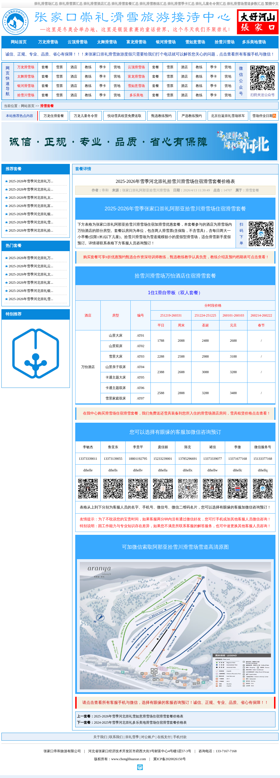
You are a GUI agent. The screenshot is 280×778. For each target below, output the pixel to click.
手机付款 (180, 737)
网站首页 (19, 42)
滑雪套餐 (47, 106)
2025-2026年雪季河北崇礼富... (31, 206)
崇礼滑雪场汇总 (46, 4)
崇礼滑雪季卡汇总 (181, 4)
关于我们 (100, 737)
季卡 (102, 67)
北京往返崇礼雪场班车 (228, 116)
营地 (117, 67)
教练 (88, 67)
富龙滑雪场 (136, 42)
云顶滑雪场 (77, 42)
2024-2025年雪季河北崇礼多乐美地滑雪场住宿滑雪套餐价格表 (140, 722)
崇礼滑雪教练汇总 (153, 4)
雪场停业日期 (262, 116)
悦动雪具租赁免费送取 (124, 116)
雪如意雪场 (195, 42)
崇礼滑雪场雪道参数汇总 (245, 4)
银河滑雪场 (166, 42)
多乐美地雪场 (254, 42)
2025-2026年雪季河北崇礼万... (31, 181)
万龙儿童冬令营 (86, 116)
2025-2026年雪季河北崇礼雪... (31, 222)
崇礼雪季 (132, 737)
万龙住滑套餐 (54, 116)
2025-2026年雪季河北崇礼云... (31, 189)
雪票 (59, 67)
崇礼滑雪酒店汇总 (97, 4)
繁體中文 (272, 4)
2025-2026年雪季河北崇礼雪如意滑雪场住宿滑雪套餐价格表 (138, 716)
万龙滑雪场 (48, 42)
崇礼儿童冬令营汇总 (210, 4)
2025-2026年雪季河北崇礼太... (31, 198)
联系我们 (116, 737)
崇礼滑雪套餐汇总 (125, 4)
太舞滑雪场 (107, 42)
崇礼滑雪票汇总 (71, 4)
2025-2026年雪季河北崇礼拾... (31, 230)
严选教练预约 (192, 116)
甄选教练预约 (161, 116)
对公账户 (148, 737)
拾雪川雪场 (224, 42)
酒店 (73, 67)
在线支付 (164, 737)
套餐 (45, 67)
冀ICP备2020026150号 (169, 759)
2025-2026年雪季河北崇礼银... (31, 214)
